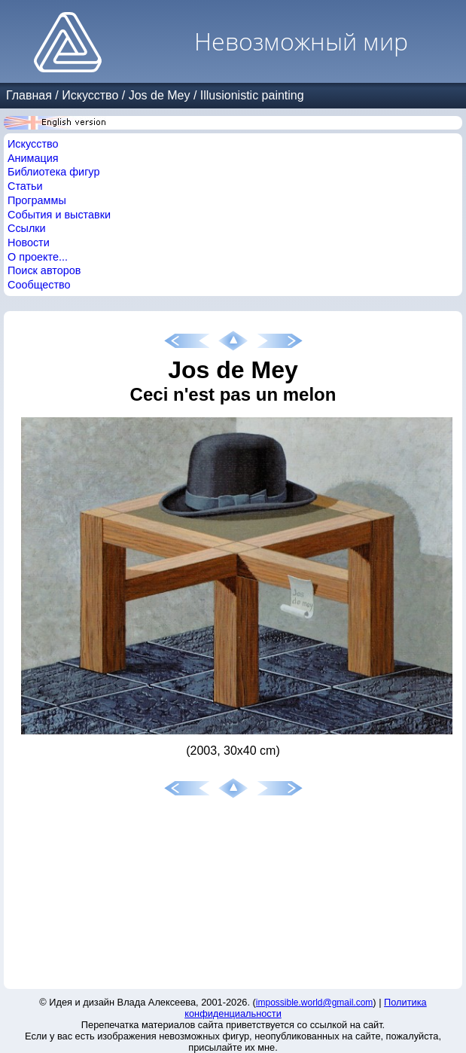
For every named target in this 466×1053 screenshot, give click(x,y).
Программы (37, 200)
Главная (29, 95)
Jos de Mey (159, 95)
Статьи (25, 186)
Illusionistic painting (252, 95)
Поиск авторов (44, 270)
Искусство (90, 95)
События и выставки (59, 215)
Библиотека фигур (53, 172)
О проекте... (38, 257)
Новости (29, 243)
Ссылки (27, 228)
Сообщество (39, 285)
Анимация (33, 158)
